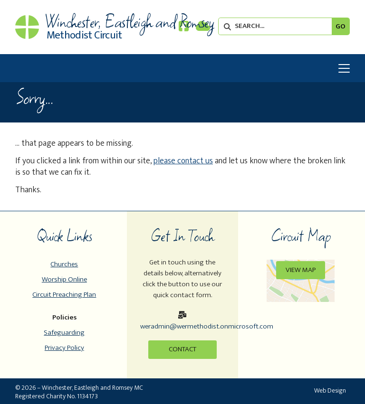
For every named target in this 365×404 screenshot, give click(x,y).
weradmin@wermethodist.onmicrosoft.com (206, 326)
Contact (182, 349)
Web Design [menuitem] (330, 390)
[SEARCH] (277, 26)
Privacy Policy (64, 348)
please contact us (183, 161)
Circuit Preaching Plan (64, 295)
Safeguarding (64, 332)
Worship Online (64, 279)
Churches (64, 264)
